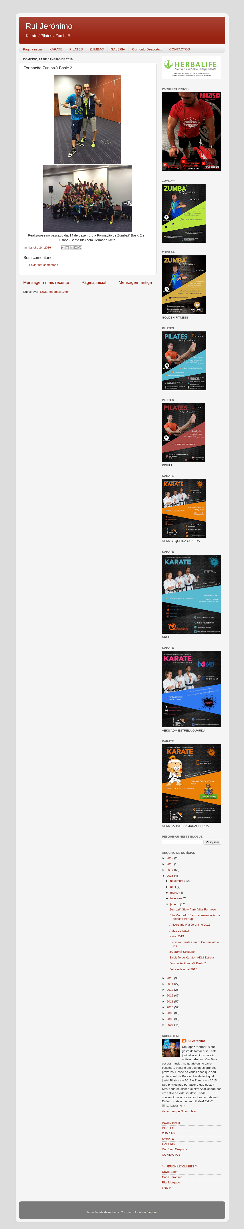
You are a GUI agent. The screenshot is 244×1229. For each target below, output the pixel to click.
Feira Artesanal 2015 (183, 969)
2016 (170, 875)
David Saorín (170, 1171)
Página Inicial (171, 1122)
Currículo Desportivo (147, 49)
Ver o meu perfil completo (179, 1111)
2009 (170, 1013)
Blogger (152, 1212)
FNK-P (166, 1187)
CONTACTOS (179, 49)
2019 (170, 858)
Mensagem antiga (135, 282)
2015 (170, 978)
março (174, 892)
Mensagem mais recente (46, 282)
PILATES (76, 49)
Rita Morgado (171, 1182)
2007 (170, 1025)
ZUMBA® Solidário (181, 951)
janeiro (175, 904)
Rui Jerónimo (49, 26)
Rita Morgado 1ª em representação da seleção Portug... (194, 917)
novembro (177, 880)
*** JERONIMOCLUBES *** (180, 1166)
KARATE (56, 49)
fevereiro (176, 898)
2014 (170, 984)
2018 (170, 864)
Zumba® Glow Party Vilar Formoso (192, 909)
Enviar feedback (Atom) (55, 291)
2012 (170, 995)
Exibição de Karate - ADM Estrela (191, 957)
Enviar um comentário (43, 265)
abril (173, 886)
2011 (170, 1001)
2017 (170, 870)
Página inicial (32, 49)
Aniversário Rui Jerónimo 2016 (189, 924)
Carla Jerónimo (172, 1177)
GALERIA (118, 49)
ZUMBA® (97, 49)
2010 (170, 1007)
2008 (170, 1019)
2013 (170, 989)
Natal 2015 (176, 936)
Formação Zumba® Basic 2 (187, 963)
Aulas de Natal (179, 930)
